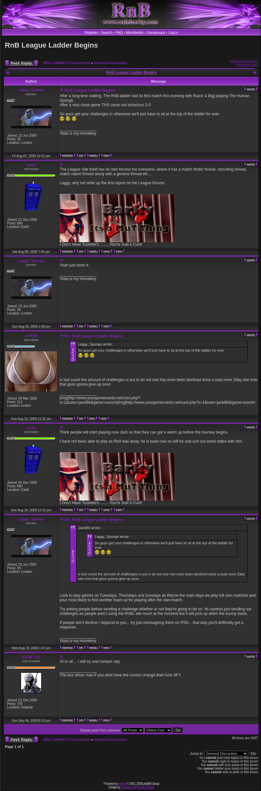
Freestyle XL (128, 787)
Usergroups (156, 32)
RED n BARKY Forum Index (66, 63)
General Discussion (110, 63)
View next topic (247, 64)
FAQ (119, 32)
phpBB (122, 783)
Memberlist (135, 32)
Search (107, 32)
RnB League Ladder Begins (51, 45)
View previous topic (244, 61)
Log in (173, 32)
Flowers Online (145, 787)
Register (91, 32)
